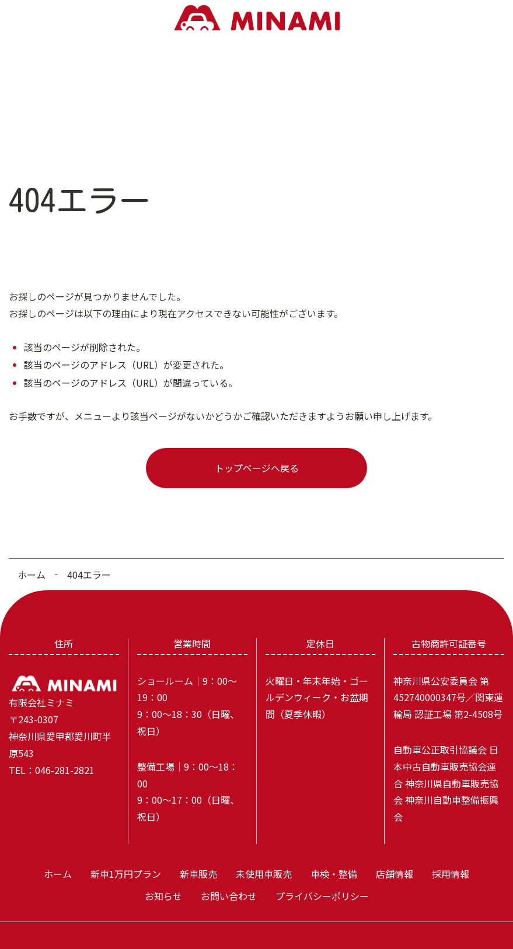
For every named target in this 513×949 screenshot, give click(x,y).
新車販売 (149, 84)
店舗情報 (318, 84)
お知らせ (414, 84)
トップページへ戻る (257, 446)
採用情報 (366, 84)
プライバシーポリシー (322, 874)
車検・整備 (266, 84)
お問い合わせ (471, 84)
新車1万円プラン (83, 84)
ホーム (27, 84)
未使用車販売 (206, 84)
